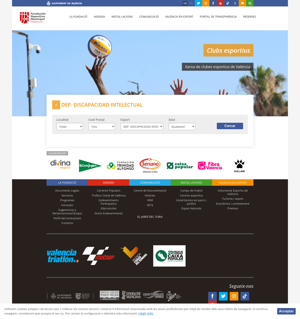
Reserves (245, 19)
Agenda (98, 19)
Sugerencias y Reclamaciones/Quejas (67, 213)
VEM (150, 202)
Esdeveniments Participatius (109, 203)
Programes (67, 202)
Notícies (150, 197)
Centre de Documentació (150, 192)
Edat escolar (109, 210)
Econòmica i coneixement (233, 205)
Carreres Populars (108, 192)
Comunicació (146, 19)
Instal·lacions (120, 19)
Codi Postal (96, 121)
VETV (150, 207)
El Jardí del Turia (150, 219)
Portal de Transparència (214, 19)
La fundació (78, 19)
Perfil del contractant (67, 220)
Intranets (67, 207)
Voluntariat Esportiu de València (233, 194)
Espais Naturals (191, 210)
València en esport (176, 19)
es (191, 3)
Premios (232, 210)
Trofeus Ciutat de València (109, 197)
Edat (172, 121)
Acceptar (286, 311)
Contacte (67, 225)
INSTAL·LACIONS (191, 184)
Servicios (67, 197)
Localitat (62, 121)
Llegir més (172, 313)
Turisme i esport (233, 200)
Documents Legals (67, 192)
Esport (125, 121)
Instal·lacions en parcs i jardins (191, 203)
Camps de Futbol (191, 192)
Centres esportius (191, 197)
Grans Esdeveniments (108, 215)
